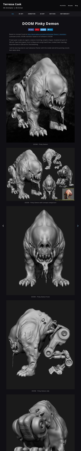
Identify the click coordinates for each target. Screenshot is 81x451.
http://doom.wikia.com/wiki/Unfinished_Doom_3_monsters (47, 34)
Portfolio (63, 5)
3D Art (21, 14)
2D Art (42, 14)
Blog (76, 5)
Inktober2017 (64, 14)
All (13, 14)
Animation (31, 14)
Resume (70, 5)
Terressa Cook (12, 4)
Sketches (52, 14)
